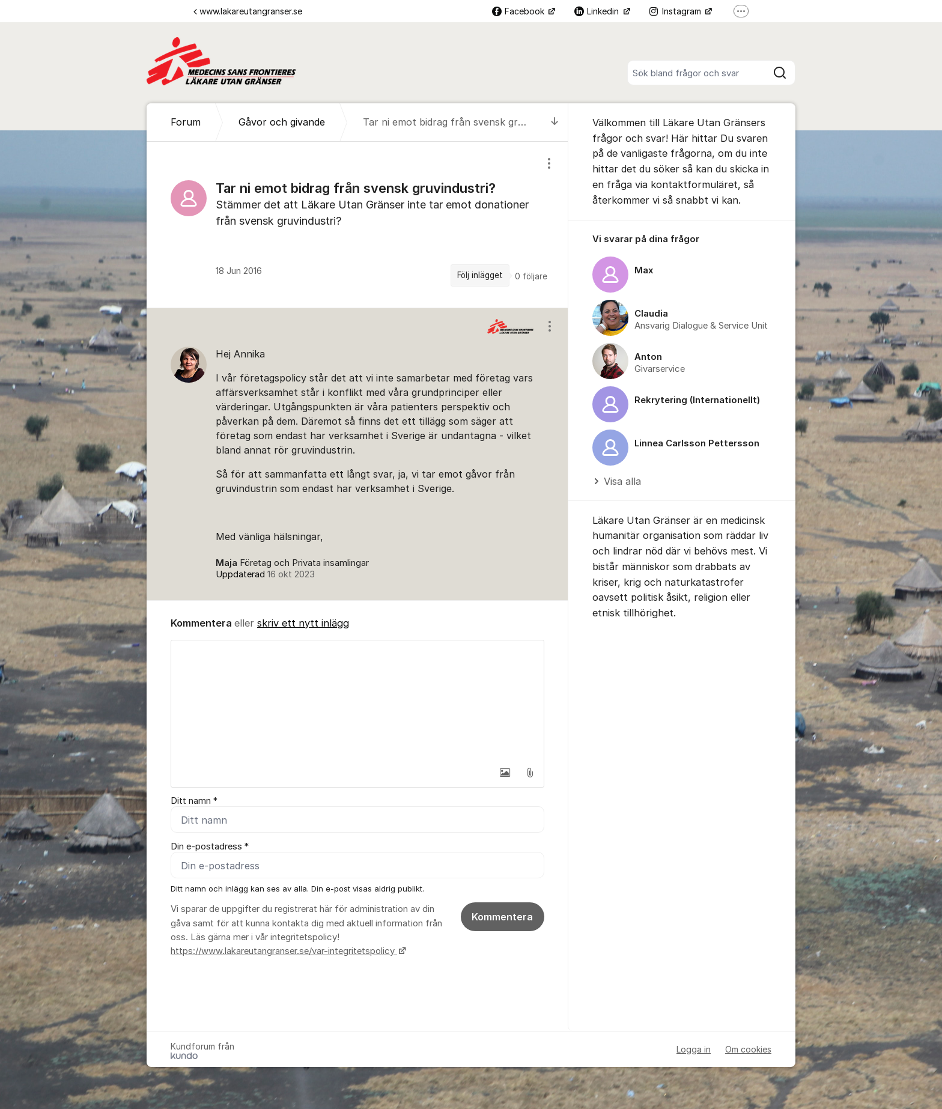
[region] (357, 225)
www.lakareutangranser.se (247, 11)
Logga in (693, 1049)
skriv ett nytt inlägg (303, 623)
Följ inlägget (480, 275)
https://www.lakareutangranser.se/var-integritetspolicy (284, 951)
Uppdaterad (265, 574)
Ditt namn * (194, 800)
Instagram (676, 11)
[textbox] (357, 700)
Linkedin (597, 11)
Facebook (519, 11)
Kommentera (502, 917)
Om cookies (748, 1049)
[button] (504, 773)
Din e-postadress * (210, 846)
